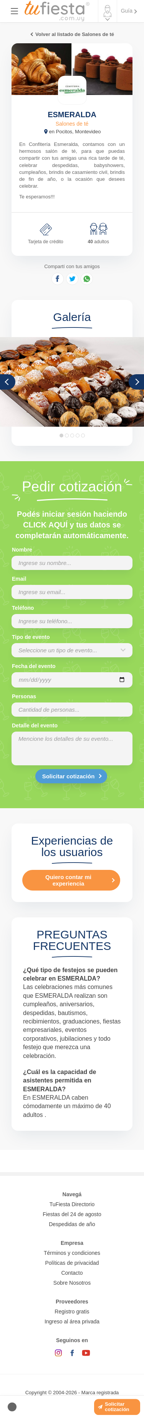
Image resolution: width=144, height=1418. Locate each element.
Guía (126, 11)
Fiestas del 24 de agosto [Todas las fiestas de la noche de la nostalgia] (72, 1214)
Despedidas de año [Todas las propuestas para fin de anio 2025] (72, 1224)
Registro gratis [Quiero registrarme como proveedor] (72, 1311)
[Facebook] (72, 1353)
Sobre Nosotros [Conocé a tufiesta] (72, 1283)
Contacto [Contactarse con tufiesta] (72, 1273)
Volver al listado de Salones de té (74, 34)
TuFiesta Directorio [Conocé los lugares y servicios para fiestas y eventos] (72, 1204)
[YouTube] (86, 1353)
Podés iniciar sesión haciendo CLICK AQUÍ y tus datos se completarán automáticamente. (72, 525)
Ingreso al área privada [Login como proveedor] (72, 1321)
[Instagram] (58, 1353)
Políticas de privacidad (72, 1263)
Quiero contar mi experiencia (68, 880)
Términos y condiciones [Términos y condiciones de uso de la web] (72, 1253)
